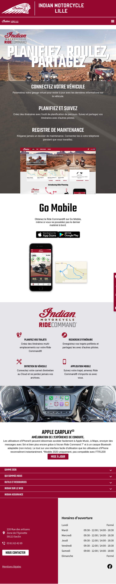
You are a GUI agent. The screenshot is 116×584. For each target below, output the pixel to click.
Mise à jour (58, 456)
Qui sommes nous (13, 476)
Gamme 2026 (10, 470)
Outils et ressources (16, 482)
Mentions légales (11, 566)
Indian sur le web (14, 488)
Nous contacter (15, 552)
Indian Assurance (14, 494)
